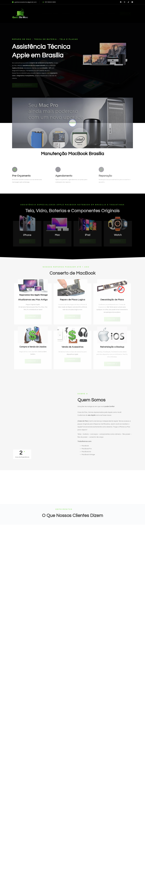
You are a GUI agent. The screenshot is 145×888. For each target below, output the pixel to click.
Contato (111, 13)
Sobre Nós (80, 13)
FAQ (91, 13)
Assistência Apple (50, 13)
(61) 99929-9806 (49, 2)
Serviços (67, 13)
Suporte (100, 13)
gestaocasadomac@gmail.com (24, 2)
